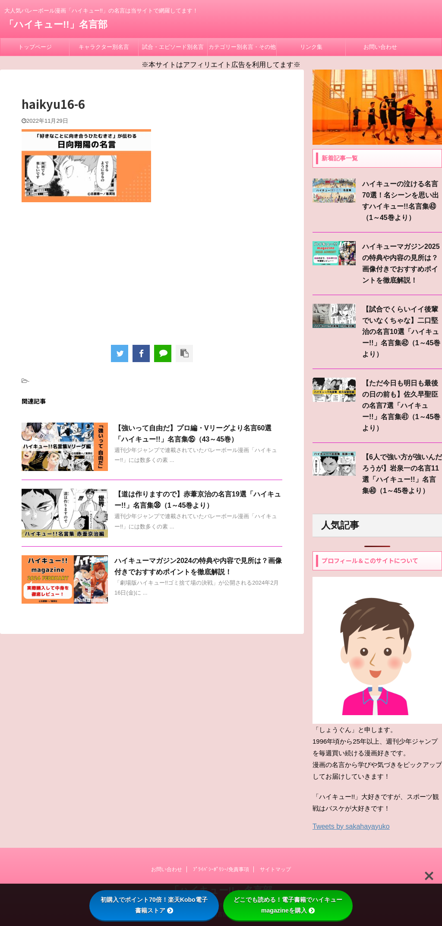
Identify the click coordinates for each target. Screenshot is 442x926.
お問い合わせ (380, 47)
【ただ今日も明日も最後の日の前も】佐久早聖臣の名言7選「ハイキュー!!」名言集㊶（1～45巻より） (401, 405)
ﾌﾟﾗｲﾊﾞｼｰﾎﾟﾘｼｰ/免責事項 (221, 869)
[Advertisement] (152, 271)
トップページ (35, 47)
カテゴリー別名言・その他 (242, 47)
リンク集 (311, 47)
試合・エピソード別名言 (173, 47)
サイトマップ (275, 869)
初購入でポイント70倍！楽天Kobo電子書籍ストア (154, 905)
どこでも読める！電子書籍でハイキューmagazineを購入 (288, 905)
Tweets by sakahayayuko (351, 826)
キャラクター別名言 (104, 47)
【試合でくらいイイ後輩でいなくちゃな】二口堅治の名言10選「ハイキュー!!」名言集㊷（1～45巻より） (401, 331)
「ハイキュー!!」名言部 (55, 24)
